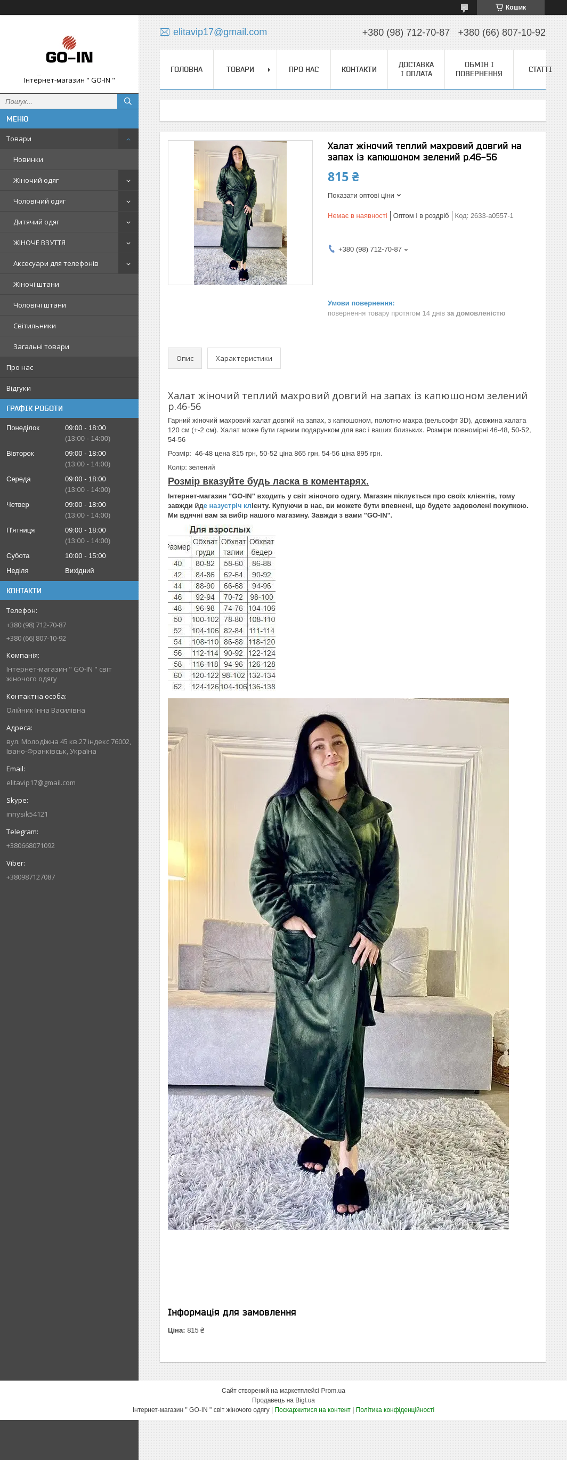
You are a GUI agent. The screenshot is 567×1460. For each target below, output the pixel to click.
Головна (187, 69)
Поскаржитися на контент (312, 1410)
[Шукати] (128, 101)
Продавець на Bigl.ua (283, 1400)
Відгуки (18, 388)
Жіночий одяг (36, 180)
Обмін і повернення (479, 69)
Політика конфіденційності (395, 1410)
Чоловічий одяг (39, 201)
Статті (540, 69)
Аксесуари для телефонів (56, 263)
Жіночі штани (36, 284)
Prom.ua (333, 1390)
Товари (18, 138)
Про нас (19, 367)
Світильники (34, 325)
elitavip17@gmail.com (41, 782)
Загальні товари (41, 346)
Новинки (28, 159)
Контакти (359, 69)
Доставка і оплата (416, 69)
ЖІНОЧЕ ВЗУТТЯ (39, 242)
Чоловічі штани (39, 305)
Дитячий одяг (36, 222)
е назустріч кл (228, 506)
